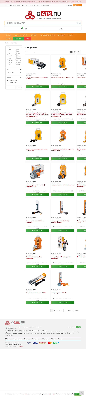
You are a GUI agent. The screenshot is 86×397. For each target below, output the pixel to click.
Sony (10, 64)
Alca (18, 49)
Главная (7, 43)
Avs (9, 51)
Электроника (14, 43)
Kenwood (19, 55)
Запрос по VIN (18, 38)
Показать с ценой (13, 82)
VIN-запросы (35, 339)
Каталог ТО (33, 35)
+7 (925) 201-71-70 (34, 5)
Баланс (7, 339)
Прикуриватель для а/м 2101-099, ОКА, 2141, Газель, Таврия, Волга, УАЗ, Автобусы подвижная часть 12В (37, 114)
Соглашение (52, 394)
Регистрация (69, 5)
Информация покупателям (47, 35)
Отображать (14, 77)
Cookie (25, 394)
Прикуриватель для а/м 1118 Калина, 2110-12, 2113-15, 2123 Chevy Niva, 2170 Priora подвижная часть (62, 114)
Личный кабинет (17, 339)
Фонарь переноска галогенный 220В (36, 293)
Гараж (27, 38)
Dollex (18, 53)
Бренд (14, 47)
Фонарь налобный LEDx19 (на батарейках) (62, 185)
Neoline (18, 57)
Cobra (10, 53)
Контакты (8, 38)
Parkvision (19, 58)
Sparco (18, 64)
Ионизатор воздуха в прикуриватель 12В (62, 77)
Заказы (62, 29)
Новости (70, 35)
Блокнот (60, 339)
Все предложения (13, 80)
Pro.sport (19, 60)
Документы (45, 339)
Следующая (70, 310)
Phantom (10, 60)
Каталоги (8, 35)
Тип (14, 69)
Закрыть (78, 394)
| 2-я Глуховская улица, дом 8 (16, 5)
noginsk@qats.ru (45, 5)
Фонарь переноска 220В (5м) (59, 293)
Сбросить (19, 87)
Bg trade (18, 51)
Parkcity (10, 58)
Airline (10, 49)
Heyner (10, 55)
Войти (77, 5)
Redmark (19, 62)
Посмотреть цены (37, 86)
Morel (10, 57)
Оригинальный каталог (20, 35)
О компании (61, 35)
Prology (10, 62)
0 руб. (23, 28)
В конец (77, 310)
